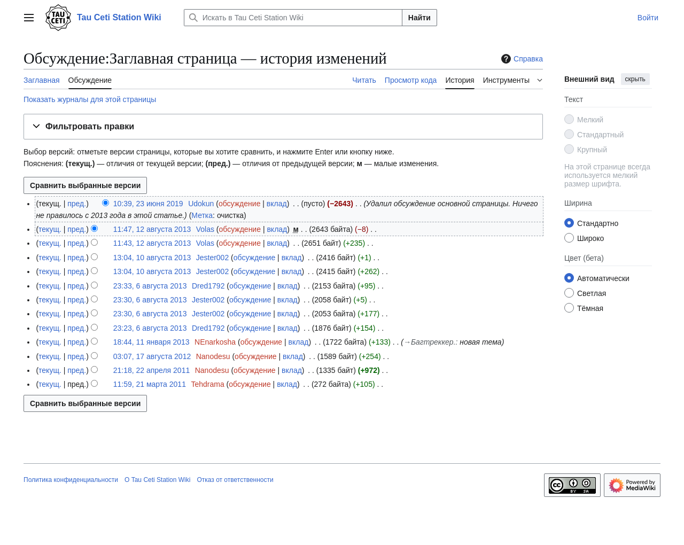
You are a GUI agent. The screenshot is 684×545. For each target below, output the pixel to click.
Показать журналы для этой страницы (90, 99)
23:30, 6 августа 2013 (150, 299)
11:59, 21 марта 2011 (149, 384)
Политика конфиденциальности (71, 480)
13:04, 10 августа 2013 (152, 257)
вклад (277, 203)
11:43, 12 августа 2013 (152, 243)
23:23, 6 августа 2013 (150, 328)
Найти (419, 17)
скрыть (635, 79)
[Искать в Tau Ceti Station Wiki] (293, 17)
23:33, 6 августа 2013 (150, 286)
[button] (283, 126)
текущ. (49, 229)
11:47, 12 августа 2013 (152, 229)
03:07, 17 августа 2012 (152, 356)
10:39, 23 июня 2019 (148, 203)
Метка (202, 215)
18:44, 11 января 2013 (151, 342)
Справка (521, 59)
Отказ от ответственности (235, 480)
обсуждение (239, 203)
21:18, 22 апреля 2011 (151, 370)
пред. (76, 203)
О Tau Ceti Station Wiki (157, 480)
